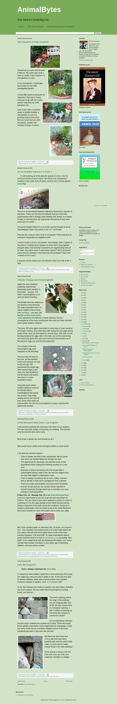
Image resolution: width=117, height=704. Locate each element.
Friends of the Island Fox (87, 385)
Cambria (83, 262)
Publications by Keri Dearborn (61, 26)
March (84, 338)
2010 (82, 363)
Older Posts (69, 681)
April (83, 336)
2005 (82, 375)
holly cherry (52, 676)
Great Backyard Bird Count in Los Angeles (39, 556)
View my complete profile (86, 60)
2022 (82, 295)
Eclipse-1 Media (85, 383)
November (85, 326)
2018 (82, 305)
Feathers (83, 279)
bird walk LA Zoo (47, 554)
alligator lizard (25, 676)
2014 (82, 314)
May (83, 333)
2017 (82, 307)
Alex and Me (84, 281)
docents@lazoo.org (51, 538)
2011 (82, 322)
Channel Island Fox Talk (87, 267)
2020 (82, 300)
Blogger (74, 700)
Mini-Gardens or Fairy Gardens (33, 42)
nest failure (43, 414)
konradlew (61, 700)
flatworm (20, 271)
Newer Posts (21, 681)
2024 (82, 293)
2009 (82, 365)
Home (20, 26)
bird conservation (33, 554)
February (85, 341)
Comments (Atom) (30, 684)
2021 (82, 298)
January (84, 360)
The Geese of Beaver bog (88, 283)
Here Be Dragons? (26, 564)
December (85, 324)
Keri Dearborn (38, 163)
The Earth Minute (35, 26)
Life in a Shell (84, 276)
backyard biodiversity (61, 269)
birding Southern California (58, 554)
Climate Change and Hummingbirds (35, 280)
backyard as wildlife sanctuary (48, 269)
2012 (82, 319)
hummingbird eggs (28, 414)
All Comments (84, 254)
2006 (82, 372)
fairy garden (32, 163)
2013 (82, 317)
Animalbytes (25, 163)
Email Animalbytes (84, 243)
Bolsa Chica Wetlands (87, 264)
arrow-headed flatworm (34, 269)
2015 (82, 312)
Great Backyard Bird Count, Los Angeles (37, 422)
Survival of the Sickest (87, 285)
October (84, 328)
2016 (82, 310)
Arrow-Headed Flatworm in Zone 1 (34, 171)
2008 (82, 368)
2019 (82, 302)
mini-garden (46, 163)
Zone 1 (32, 271)
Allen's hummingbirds (27, 412)
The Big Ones (84, 274)
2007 (82, 370)
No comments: (41, 161)
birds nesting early (55, 412)
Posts (82, 250)
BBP (68, 269)
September (85, 331)
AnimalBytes (39, 9)
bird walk (40, 554)
